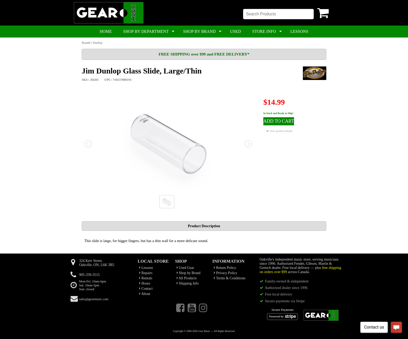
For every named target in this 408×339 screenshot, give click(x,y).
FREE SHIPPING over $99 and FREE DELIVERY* (203, 54)
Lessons (146, 268)
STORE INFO (264, 31)
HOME (106, 31)
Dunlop (97, 43)
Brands (86, 43)
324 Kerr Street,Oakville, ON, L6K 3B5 (96, 263)
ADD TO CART (278, 121)
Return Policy (225, 268)
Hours (144, 283)
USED (235, 31)
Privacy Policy (225, 273)
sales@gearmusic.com (94, 299)
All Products (186, 278)
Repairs (145, 273)
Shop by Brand (188, 273)
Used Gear (185, 268)
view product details (279, 131)
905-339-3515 (89, 275)
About (144, 294)
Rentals (145, 278)
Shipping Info (187, 283)
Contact (146, 289)
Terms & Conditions (229, 278)
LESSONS (299, 31)
